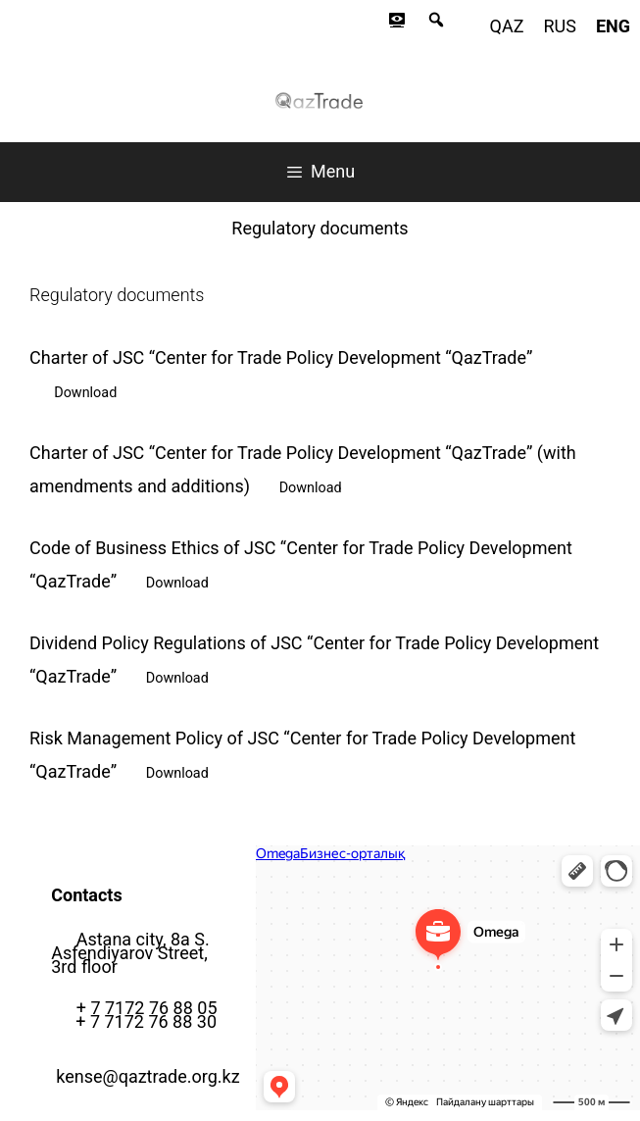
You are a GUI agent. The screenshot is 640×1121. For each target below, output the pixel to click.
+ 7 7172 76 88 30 (146, 1021)
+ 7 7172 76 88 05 (147, 1007)
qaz (507, 26)
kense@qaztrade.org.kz (147, 1076)
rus (559, 26)
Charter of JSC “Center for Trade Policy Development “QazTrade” (280, 357)
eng (613, 26)
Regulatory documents (319, 228)
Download (85, 392)
